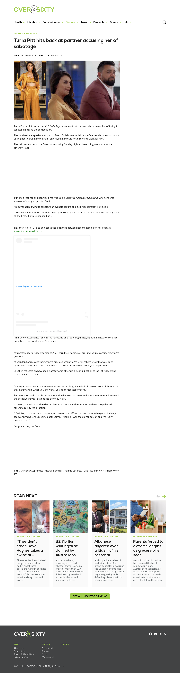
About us (10, 646)
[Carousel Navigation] (169, 509)
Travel (76, 21)
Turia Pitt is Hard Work (20, 245)
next (172, 509)
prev (166, 509)
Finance (62, 21)
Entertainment (43, 21)
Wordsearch (39, 655)
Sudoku (37, 649)
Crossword (39, 646)
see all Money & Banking (90, 606)
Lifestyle (24, 21)
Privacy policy (13, 655)
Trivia (36, 652)
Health (10, 21)
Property (90, 21)
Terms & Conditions (16, 652)
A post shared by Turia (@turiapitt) (44, 345)
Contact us (11, 649)
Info (118, 21)
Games (106, 21)
